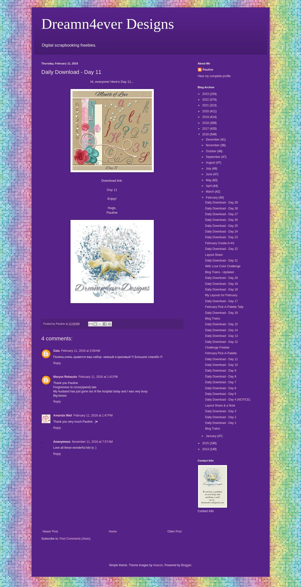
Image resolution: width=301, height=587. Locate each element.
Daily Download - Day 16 (221, 313)
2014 (206, 449)
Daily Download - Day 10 (221, 365)
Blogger (186, 565)
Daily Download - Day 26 (221, 220)
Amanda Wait (62, 415)
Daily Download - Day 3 (220, 411)
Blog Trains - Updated (219, 272)
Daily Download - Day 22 (221, 249)
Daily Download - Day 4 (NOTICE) (227, 399)
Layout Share (214, 255)
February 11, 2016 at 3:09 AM (80, 350)
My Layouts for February (221, 295)
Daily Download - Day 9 (220, 370)
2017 (206, 128)
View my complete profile (214, 76)
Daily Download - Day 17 (221, 301)
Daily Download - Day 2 (220, 417)
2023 (206, 94)
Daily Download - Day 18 (221, 289)
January (211, 436)
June (209, 174)
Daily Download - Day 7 (220, 382)
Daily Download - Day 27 (221, 214)
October (211, 151)
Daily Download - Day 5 (220, 394)
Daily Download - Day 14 (221, 330)
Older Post (174, 531)
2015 (206, 443)
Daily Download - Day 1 (220, 423)
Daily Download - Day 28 (221, 208)
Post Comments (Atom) (75, 538)
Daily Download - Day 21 (221, 260)
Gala (56, 350)
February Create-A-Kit (219, 243)
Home (113, 531)
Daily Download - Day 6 (220, 388)
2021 (206, 105)
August (211, 162)
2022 (206, 99)
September (213, 157)
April (209, 186)
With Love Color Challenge (222, 266)
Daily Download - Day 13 (221, 336)
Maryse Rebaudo (65, 377)
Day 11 (112, 190)
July (209, 168)
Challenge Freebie (217, 347)
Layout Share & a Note (220, 405)
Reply (57, 363)
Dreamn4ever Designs (107, 24)
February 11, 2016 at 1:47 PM (93, 415)
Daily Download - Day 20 (221, 278)
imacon (158, 565)
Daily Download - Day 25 (221, 226)
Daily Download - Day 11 (221, 359)
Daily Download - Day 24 (221, 231)
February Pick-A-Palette (220, 353)
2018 (206, 123)
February (212, 197)
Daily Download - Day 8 (220, 376)
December (213, 139)
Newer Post (50, 531)
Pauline (208, 69)
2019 (206, 117)
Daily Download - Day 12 (221, 342)
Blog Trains (212, 318)
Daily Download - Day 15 (221, 324)
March (210, 191)
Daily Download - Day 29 (221, 202)
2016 (206, 134)
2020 (206, 111)
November (213, 145)
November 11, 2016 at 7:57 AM (92, 441)
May (209, 180)
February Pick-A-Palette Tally (224, 307)
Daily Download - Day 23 (221, 237)
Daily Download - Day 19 (221, 284)
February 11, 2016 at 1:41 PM (98, 377)
